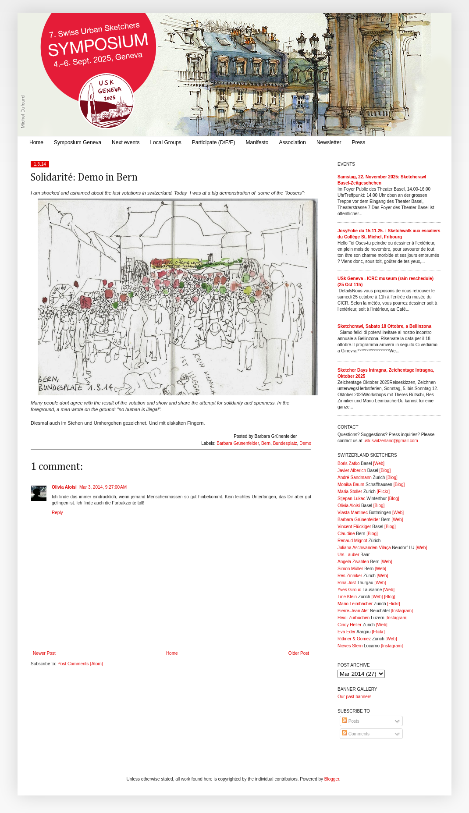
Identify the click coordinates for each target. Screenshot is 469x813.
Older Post (298, 653)
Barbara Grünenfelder (238, 443)
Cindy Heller (349, 624)
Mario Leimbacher (355, 603)
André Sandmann (355, 477)
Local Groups (165, 142)
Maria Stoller (350, 491)
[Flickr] (383, 491)
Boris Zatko (349, 463)
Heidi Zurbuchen (354, 617)
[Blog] (385, 470)
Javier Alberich (352, 470)
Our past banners (354, 696)
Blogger (331, 779)
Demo (305, 443)
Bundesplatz (285, 443)
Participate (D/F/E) (213, 142)
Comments (356, 733)
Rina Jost (347, 582)
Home (36, 142)
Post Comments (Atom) (80, 663)
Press (359, 142)
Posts (350, 721)
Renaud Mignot (352, 540)
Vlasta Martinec (353, 512)
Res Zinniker (350, 575)
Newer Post (44, 653)
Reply (57, 512)
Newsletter (328, 142)
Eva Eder (346, 631)
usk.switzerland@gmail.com (390, 440)
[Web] (378, 463)
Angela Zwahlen (353, 561)
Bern (265, 443)
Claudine (346, 533)
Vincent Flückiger (354, 526)
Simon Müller (350, 568)
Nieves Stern (350, 645)
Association (292, 142)
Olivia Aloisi (64, 487)
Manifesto (257, 142)
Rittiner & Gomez (354, 638)
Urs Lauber (348, 554)
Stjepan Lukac (351, 498)
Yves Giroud (349, 589)
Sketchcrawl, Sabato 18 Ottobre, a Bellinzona (384, 326)
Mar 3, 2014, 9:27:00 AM (103, 487)
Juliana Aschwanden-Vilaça (364, 547)
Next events (125, 142)
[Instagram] (402, 610)
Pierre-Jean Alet (353, 610)
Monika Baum (351, 484)
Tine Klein (347, 596)
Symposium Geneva (77, 142)
